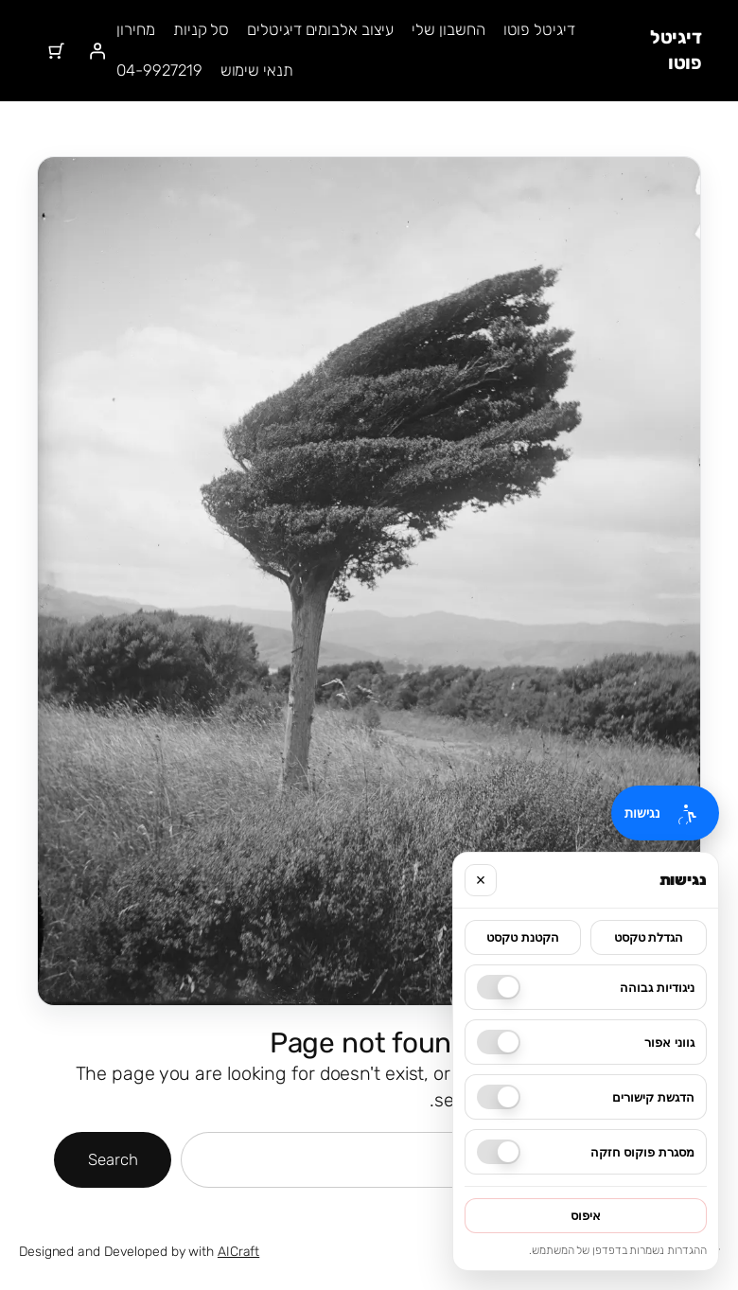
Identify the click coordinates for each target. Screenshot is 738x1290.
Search (112, 1159)
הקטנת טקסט (522, 937)
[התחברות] (96, 50)
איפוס (586, 1216)
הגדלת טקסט (649, 937)
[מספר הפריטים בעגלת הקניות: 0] (57, 50)
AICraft (238, 1252)
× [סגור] (481, 880)
